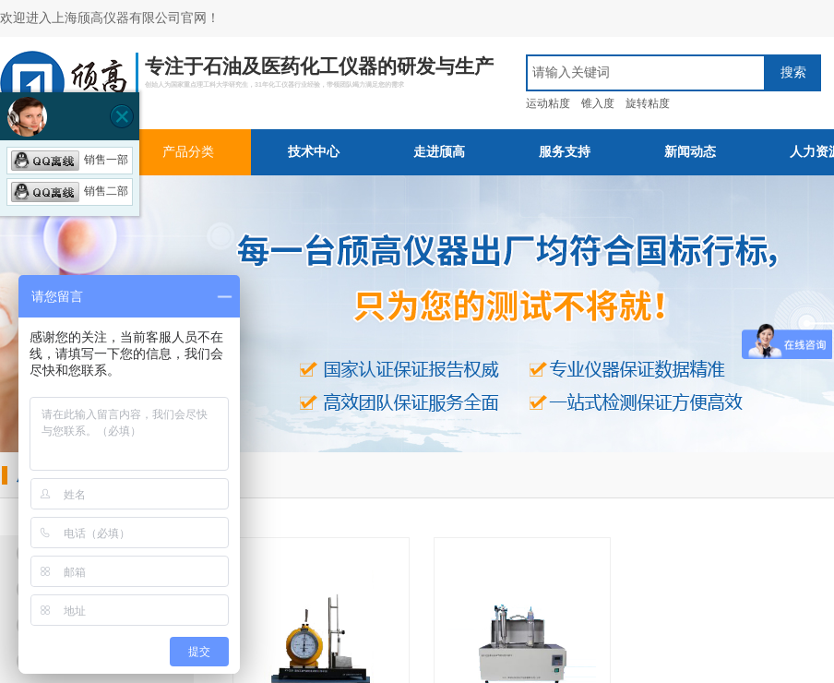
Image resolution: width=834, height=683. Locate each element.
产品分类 (188, 152)
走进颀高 (439, 152)
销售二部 (69, 191)
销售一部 (69, 159)
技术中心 (314, 152)
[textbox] (646, 72)
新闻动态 (690, 152)
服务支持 (564, 152)
